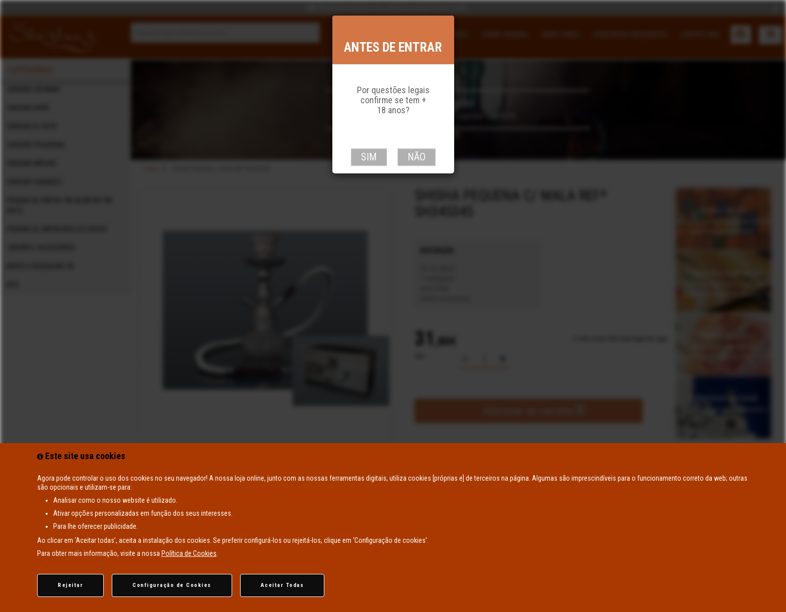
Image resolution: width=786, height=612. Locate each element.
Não (417, 157)
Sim (369, 157)
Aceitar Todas (282, 585)
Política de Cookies (189, 553)
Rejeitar (70, 585)
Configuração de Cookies (172, 585)
